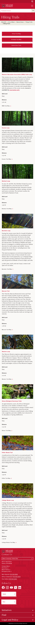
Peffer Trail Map (6, 478)
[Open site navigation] (32, 6)
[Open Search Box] (32, 1)
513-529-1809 (14, 574)
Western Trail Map (6, 379)
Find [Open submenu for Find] (4, 615)
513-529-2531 (17, 576)
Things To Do (29, 22)
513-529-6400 (13, 579)
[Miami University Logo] (7, 5)
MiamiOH (3, 22)
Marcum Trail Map (6, 329)
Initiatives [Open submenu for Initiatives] (6, 610)
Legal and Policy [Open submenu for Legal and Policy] (10, 619)
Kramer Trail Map (6, 159)
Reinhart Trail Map (7, 208)
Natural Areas (6, 11)
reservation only (14, 90)
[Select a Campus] (17, 558)
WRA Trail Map (6, 106)
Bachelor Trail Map (7, 269)
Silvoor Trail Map (6, 430)
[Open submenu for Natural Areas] (33, 10)
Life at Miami (11, 22)
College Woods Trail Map (8, 542)
